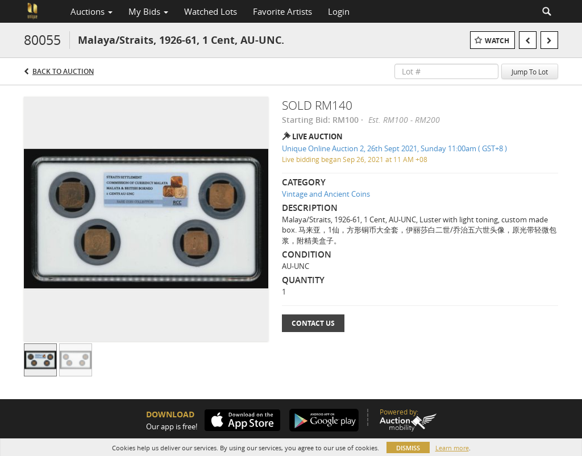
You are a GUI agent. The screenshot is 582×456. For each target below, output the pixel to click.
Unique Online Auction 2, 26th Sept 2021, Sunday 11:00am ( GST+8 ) (394, 148)
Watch (497, 40)
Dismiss (408, 447)
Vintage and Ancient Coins (326, 194)
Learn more (452, 447)
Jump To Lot (530, 71)
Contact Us (313, 323)
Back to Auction (63, 71)
